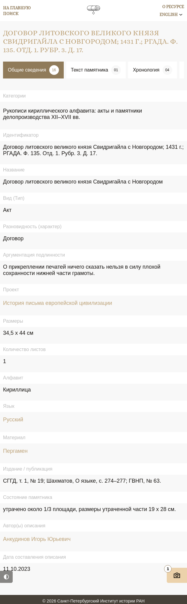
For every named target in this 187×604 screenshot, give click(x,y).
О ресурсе (173, 6)
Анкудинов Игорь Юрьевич (37, 539)
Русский (13, 420)
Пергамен (15, 451)
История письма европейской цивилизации (57, 303)
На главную (17, 7)
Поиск (10, 13)
